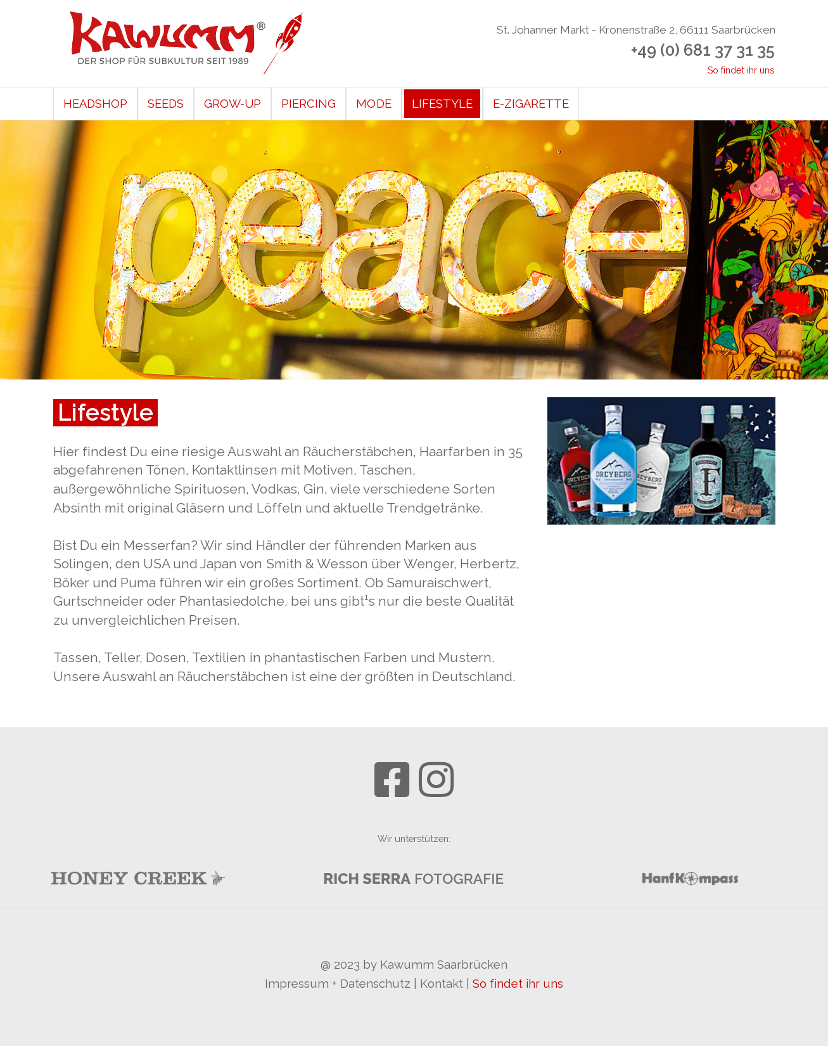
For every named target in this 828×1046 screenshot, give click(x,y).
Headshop (95, 103)
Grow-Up (232, 103)
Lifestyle (442, 103)
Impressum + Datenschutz (338, 983)
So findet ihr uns (741, 70)
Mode (373, 103)
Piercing (308, 103)
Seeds (166, 103)
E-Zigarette (531, 103)
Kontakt (441, 983)
